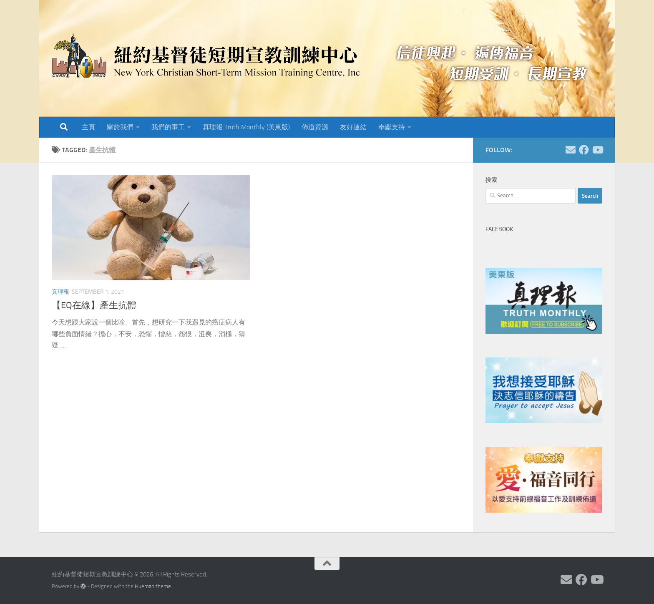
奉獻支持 (391, 127)
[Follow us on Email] (571, 150)
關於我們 (120, 127)
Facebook (499, 229)
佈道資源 (315, 127)
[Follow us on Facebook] (584, 150)
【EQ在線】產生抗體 (94, 305)
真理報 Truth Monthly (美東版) (246, 127)
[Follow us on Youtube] (597, 150)
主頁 (88, 127)
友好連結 (353, 127)
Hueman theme (153, 586)
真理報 (60, 291)
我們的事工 (168, 127)
